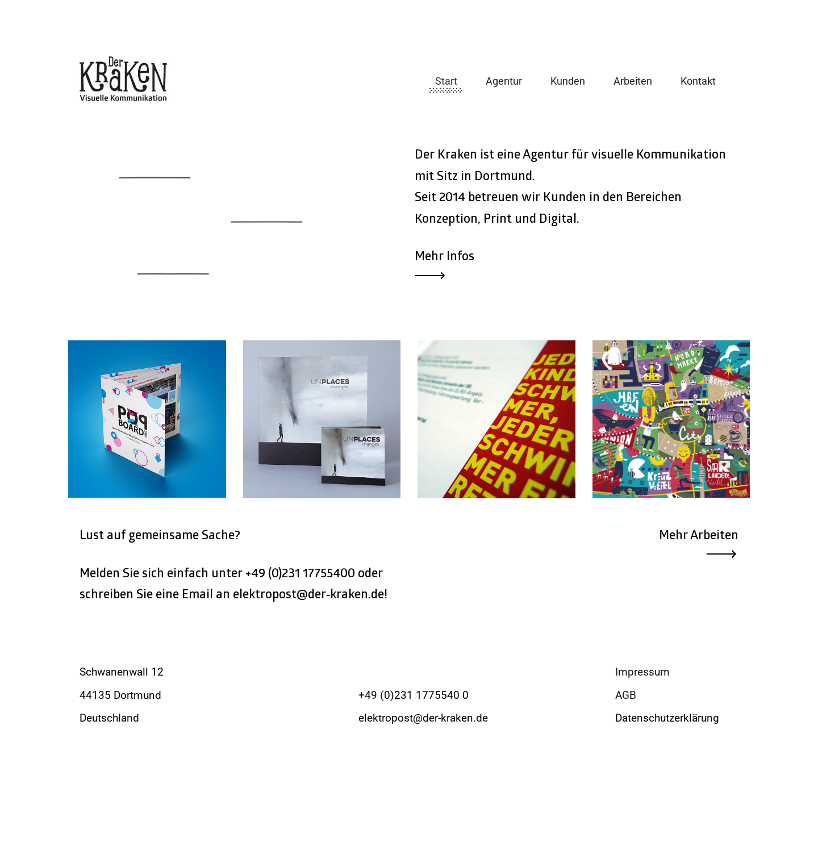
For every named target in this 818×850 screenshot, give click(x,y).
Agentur (504, 81)
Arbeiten (633, 81)
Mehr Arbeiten (698, 536)
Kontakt (698, 81)
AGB (625, 695)
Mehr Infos (444, 257)
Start (446, 81)
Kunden (567, 81)
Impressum (642, 672)
